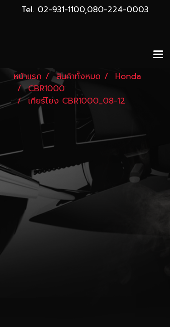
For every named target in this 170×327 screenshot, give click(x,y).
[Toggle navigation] (158, 55)
